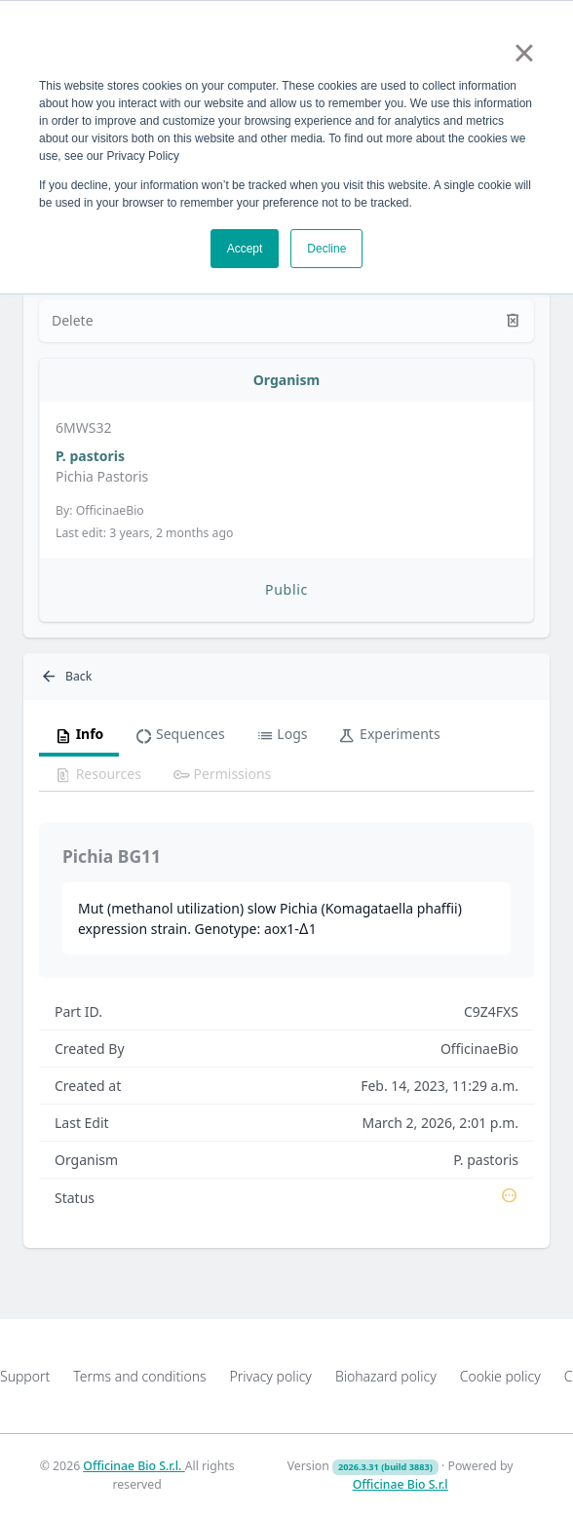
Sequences (179, 735)
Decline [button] (326, 248)
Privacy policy (271, 1376)
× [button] (524, 52)
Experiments (388, 735)
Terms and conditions (139, 1376)
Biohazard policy (386, 1376)
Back (66, 676)
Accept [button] (245, 248)
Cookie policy (500, 1376)
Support (25, 1376)
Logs (282, 735)
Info (79, 735)
